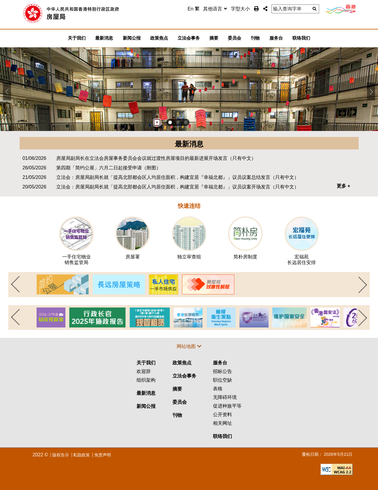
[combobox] (215, 9)
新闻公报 (146, 406)
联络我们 (222, 436)
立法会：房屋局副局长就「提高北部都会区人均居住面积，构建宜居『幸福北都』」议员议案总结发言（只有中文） (177, 177)
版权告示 (60, 454)
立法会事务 (184, 375)
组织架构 (146, 380)
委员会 (179, 402)
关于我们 (146, 362)
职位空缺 (222, 380)
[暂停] (157, 122)
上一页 (14, 284)
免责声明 (102, 454)
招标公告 (222, 371)
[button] (265, 8)
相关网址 (222, 423)
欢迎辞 (144, 371)
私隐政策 (81, 454)
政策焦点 (182, 362)
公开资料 (222, 414)
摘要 (177, 388)
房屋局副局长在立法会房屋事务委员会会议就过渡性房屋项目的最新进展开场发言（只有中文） (156, 158)
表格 (217, 388)
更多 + (343, 185)
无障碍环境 (225, 397)
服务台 (220, 362)
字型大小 (240, 8)
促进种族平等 (227, 405)
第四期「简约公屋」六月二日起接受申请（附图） (108, 167)
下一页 (363, 284)
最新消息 (146, 393)
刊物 (177, 415)
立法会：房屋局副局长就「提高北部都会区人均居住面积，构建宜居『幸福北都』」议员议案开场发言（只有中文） (177, 186)
